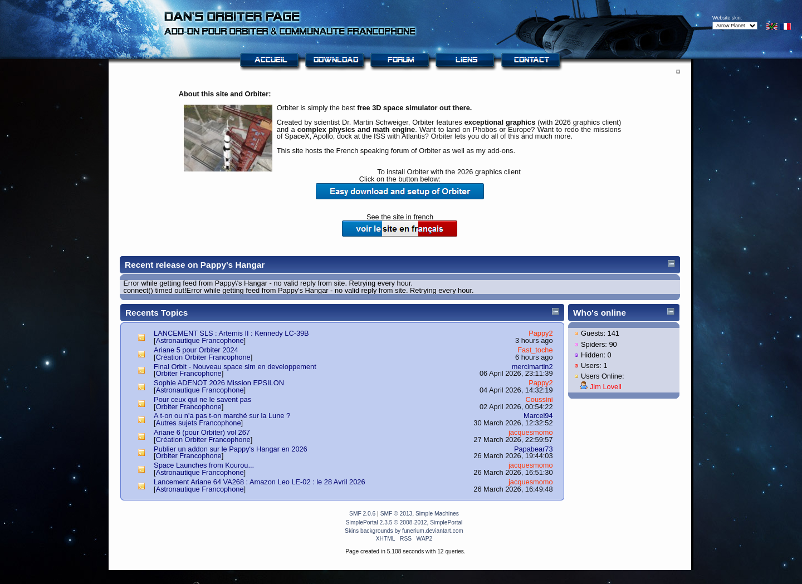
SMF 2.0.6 (362, 514)
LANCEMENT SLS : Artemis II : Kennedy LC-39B (231, 333)
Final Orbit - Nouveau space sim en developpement (235, 366)
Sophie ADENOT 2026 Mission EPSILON (219, 383)
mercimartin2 (532, 366)
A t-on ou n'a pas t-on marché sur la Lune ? (222, 415)
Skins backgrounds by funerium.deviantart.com (404, 531)
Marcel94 (538, 415)
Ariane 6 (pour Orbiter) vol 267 (202, 432)
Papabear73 (533, 449)
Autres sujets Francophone (198, 423)
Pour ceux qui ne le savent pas (202, 399)
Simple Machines (437, 514)
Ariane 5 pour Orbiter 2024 (196, 350)
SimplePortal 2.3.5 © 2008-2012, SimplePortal (404, 522)
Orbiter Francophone (189, 373)
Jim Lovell (606, 386)
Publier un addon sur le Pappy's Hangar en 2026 (230, 449)
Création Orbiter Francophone (203, 357)
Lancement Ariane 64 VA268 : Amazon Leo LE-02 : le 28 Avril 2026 (259, 482)
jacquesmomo (530, 432)
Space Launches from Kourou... (204, 465)
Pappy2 (540, 333)
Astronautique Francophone (200, 340)
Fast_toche (534, 350)
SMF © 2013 (396, 514)
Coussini (539, 399)
